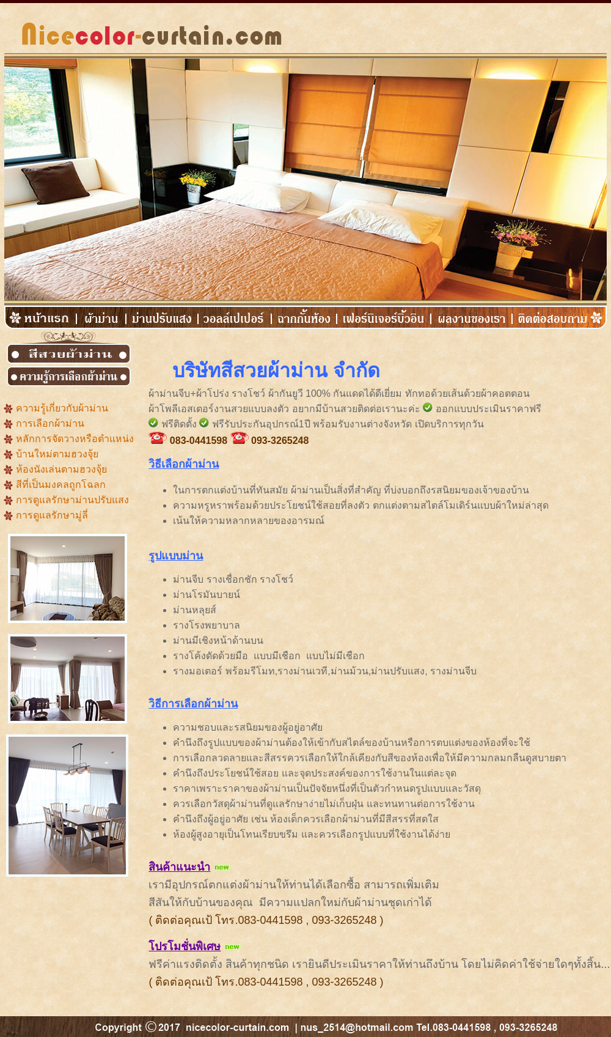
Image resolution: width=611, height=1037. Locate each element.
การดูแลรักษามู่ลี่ (52, 515)
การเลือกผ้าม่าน (50, 423)
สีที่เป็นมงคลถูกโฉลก (61, 484)
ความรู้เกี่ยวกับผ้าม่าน (62, 408)
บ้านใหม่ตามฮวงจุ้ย (57, 454)
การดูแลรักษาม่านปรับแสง (72, 500)
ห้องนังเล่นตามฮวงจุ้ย (61, 469)
